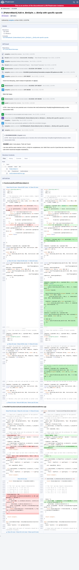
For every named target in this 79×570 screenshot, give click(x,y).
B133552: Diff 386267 (35, 85)
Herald (7, 57)
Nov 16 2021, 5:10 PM (28, 130)
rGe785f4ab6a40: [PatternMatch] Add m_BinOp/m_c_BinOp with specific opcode (25, 37)
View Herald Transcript (41, 57)
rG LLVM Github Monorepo (10, 49)
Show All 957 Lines (23, 187)
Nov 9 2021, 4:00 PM (69, 72)
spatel (7, 31)
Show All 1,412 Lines (22, 411)
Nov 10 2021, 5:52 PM (37, 89)
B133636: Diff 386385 (35, 99)
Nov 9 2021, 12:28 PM (29, 54)
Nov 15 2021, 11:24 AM (26, 120)
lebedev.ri (8, 33)
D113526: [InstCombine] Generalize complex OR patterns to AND (43, 72)
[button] (77, 2)
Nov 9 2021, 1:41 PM (48, 68)
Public (14, 16)
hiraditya (30, 57)
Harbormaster (9, 68)
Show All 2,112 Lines (21, 532)
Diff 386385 (27, 89)
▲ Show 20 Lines (11, 261)
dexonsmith (23, 57)
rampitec (11, 20)
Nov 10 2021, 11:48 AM (38, 76)
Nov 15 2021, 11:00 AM (28, 103)
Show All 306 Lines (22, 402)
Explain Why (15, 120)
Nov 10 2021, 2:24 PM (48, 85)
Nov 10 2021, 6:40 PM (48, 99)
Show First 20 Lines (11, 187)
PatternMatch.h (13, 169)
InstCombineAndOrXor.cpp (17, 173)
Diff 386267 (27, 76)
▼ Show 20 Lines (33, 187)
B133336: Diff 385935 (35, 68)
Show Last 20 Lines (33, 402)
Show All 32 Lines (22, 479)
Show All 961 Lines (22, 344)
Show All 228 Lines (22, 261)
